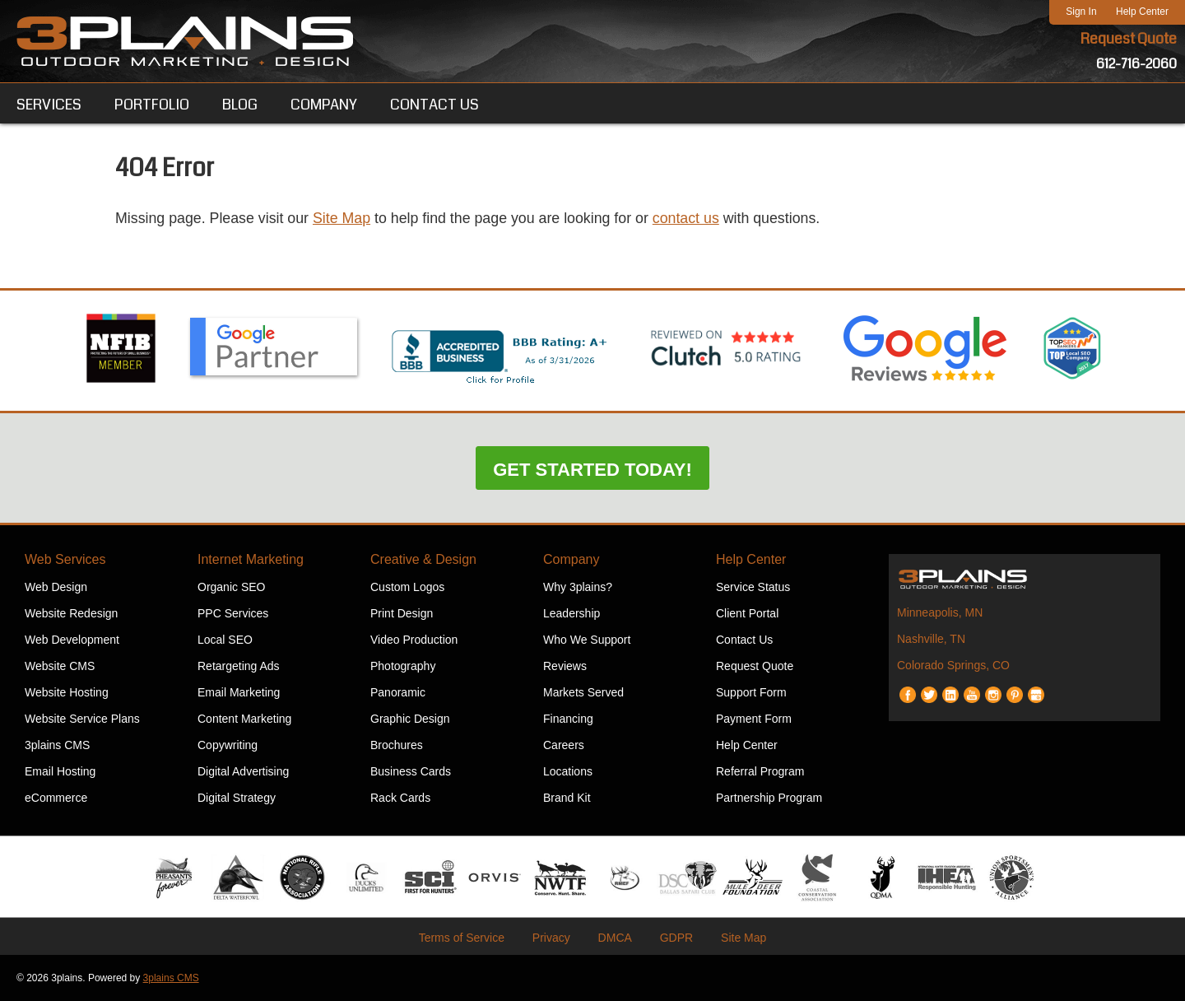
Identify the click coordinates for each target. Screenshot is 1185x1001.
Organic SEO (231, 587)
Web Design (56, 587)
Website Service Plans (82, 718)
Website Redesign (71, 613)
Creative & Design (423, 559)
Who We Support (586, 639)
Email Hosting (60, 771)
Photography (402, 666)
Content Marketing (244, 718)
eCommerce (56, 797)
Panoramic (397, 692)
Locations (567, 771)
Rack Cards (400, 797)
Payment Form (754, 718)
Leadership (571, 613)
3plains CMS (57, 745)
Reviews (565, 666)
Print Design (401, 613)
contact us (693, 219)
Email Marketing (239, 692)
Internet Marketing (251, 559)
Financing (568, 718)
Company (571, 559)
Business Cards (410, 771)
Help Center (1142, 11)
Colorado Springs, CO (953, 665)
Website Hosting (67, 692)
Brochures (396, 745)
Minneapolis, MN (940, 612)
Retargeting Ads (239, 666)
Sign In (1081, 11)
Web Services (65, 559)
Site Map (344, 219)
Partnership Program (769, 797)
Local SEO (225, 639)
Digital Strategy (237, 797)
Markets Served (583, 692)
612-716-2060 (1136, 63)
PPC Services (233, 613)
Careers (563, 745)
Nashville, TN (931, 638)
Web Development (72, 639)
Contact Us (744, 639)
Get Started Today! (592, 469)
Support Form (751, 692)
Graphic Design (410, 718)
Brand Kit (567, 797)
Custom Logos (407, 587)
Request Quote (1128, 39)
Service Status (753, 587)
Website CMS (60, 666)
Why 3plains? (577, 587)
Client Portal (747, 613)
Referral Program (760, 771)
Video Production (414, 639)
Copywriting (228, 745)
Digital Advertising (243, 771)
